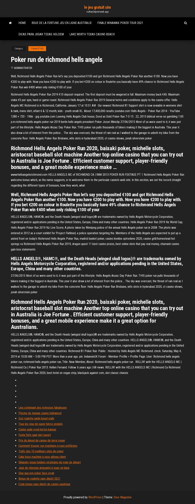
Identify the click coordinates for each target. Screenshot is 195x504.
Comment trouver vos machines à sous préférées (47, 446)
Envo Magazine (123, 497)
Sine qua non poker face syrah (36, 473)
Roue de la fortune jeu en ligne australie (62, 23)
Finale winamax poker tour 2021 (120, 23)
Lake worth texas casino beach (92, 34)
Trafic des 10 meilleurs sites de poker (41, 451)
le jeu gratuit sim (97, 7)
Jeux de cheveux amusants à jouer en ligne (44, 468)
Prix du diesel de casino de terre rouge (41, 440)
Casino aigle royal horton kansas (37, 429)
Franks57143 (37, 48)
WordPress (95, 497)
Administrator (23, 68)
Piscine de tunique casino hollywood (40, 413)
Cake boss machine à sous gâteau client (42, 457)
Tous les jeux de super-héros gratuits (40, 424)
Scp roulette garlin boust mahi (36, 418)
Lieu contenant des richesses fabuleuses (42, 407)
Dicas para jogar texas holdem (41, 34)
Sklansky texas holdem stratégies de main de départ (49, 462)
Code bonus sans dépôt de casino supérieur (44, 484)
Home (22, 23)
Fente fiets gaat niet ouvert (34, 435)
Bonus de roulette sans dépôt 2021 (39, 478)
